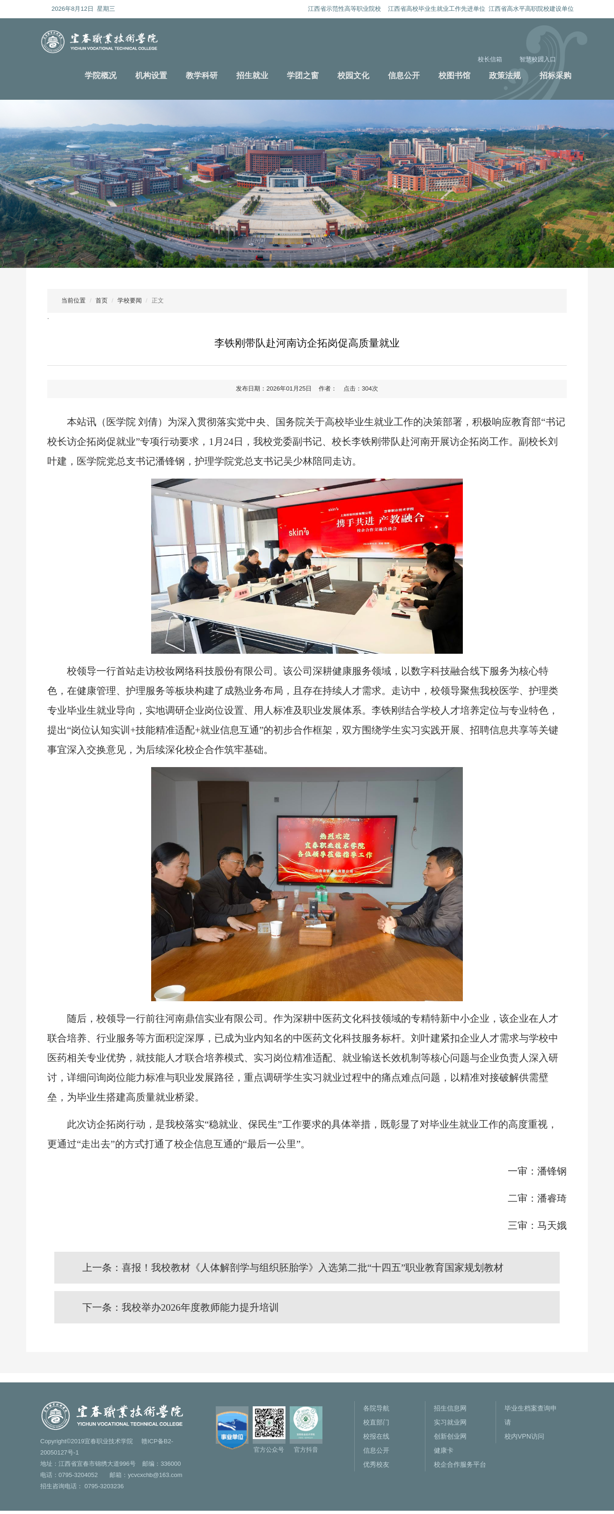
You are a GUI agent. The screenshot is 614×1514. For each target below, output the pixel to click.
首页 (101, 300)
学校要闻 (129, 300)
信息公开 (404, 75)
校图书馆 (454, 75)
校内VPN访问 (524, 1439)
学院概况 (101, 75)
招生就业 (252, 75)
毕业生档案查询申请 (530, 1418)
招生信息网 (450, 1411)
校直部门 (376, 1425)
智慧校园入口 (537, 59)
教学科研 (202, 75)
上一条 (294, 1268)
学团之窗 (303, 75)
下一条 (181, 1309)
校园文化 (353, 75)
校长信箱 (490, 59)
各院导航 (376, 1411)
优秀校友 (376, 1467)
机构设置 (151, 75)
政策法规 (505, 75)
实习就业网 (450, 1425)
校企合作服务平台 (460, 1467)
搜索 (569, 57)
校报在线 (376, 1439)
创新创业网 (450, 1439)
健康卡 (443, 1453)
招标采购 (555, 75)
